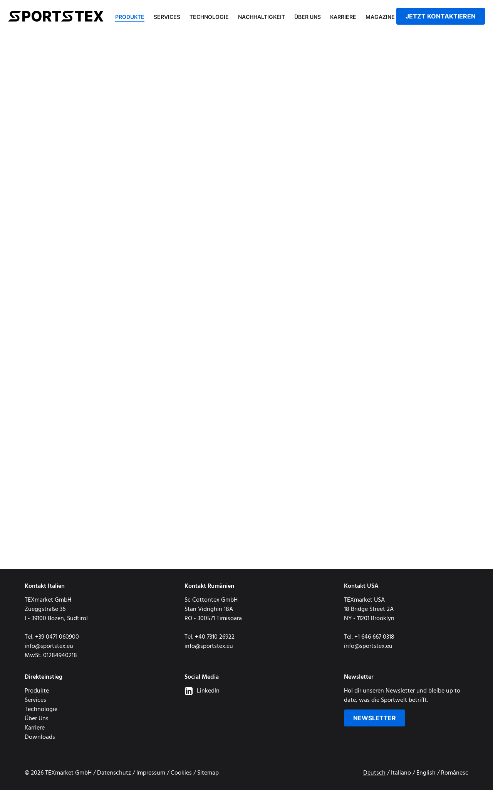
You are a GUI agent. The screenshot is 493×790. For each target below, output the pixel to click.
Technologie (209, 16)
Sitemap (208, 773)
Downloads (40, 737)
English (426, 773)
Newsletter (374, 718)
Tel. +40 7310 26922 (209, 637)
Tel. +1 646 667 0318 (369, 637)
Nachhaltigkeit (261, 16)
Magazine (380, 16)
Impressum (150, 773)
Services (167, 16)
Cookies (181, 773)
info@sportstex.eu (49, 646)
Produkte (129, 16)
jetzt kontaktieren (441, 16)
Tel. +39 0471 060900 (52, 637)
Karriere (343, 16)
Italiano (401, 773)
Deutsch (374, 773)
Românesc (454, 773)
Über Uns (307, 16)
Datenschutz (114, 773)
